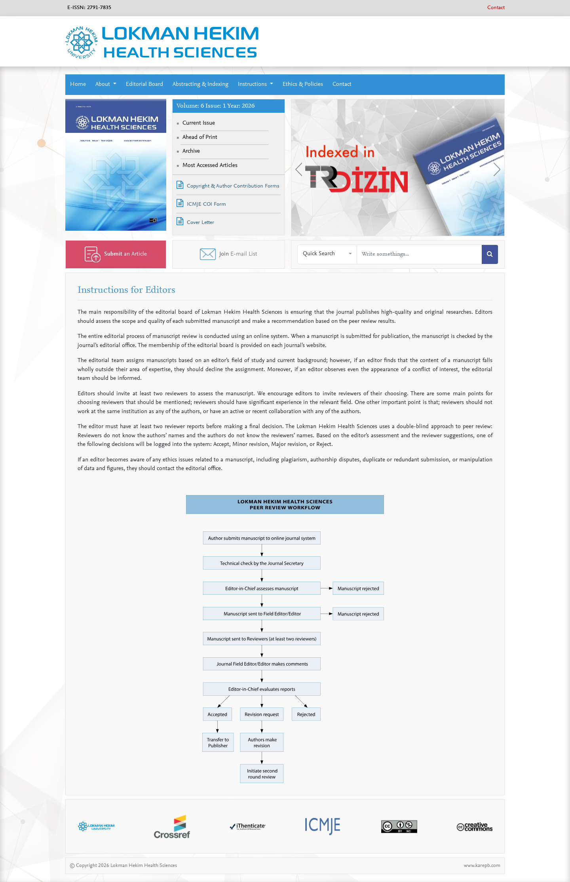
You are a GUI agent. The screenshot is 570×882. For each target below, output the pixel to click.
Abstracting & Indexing (200, 84)
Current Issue (198, 123)
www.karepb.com (482, 865)
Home (78, 84)
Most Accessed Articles (210, 166)
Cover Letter (195, 221)
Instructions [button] (253, 84)
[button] (327, 254)
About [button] (103, 84)
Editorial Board (144, 84)
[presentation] (298, 169)
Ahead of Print (199, 137)
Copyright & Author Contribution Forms (228, 185)
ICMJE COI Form (201, 203)
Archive (191, 151)
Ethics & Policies (303, 84)
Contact (496, 8)
